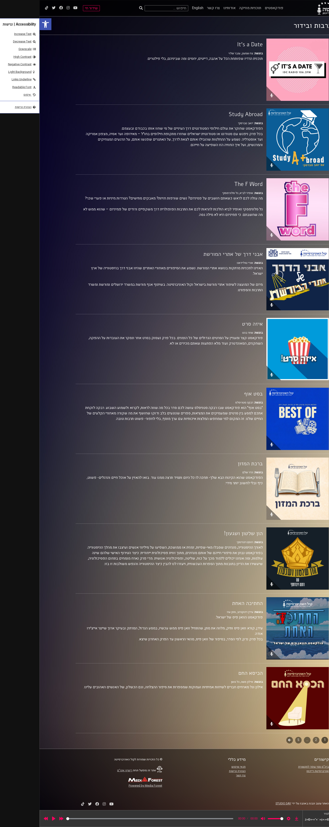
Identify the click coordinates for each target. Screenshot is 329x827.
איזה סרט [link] (212, 323)
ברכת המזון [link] (210, 463)
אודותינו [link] (190, 8)
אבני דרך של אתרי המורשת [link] (193, 254)
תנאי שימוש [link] (199, 767)
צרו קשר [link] (173, 8)
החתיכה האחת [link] (208, 603)
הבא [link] (250, 740)
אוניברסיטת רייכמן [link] (278, 771)
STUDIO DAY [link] (244, 803)
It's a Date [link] (210, 44)
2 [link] (276, 740)
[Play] (14, 818)
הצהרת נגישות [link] (197, 771)
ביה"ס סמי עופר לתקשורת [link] (274, 767)
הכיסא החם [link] (211, 673)
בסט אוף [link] (213, 393)
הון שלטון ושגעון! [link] (203, 533)
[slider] (110, 819)
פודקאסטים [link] (234, 8)
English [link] (158, 8)
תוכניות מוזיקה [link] (211, 8)
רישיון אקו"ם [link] (85, 770)
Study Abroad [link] (206, 114)
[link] (6, 24)
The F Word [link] (209, 184)
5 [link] (259, 740)
